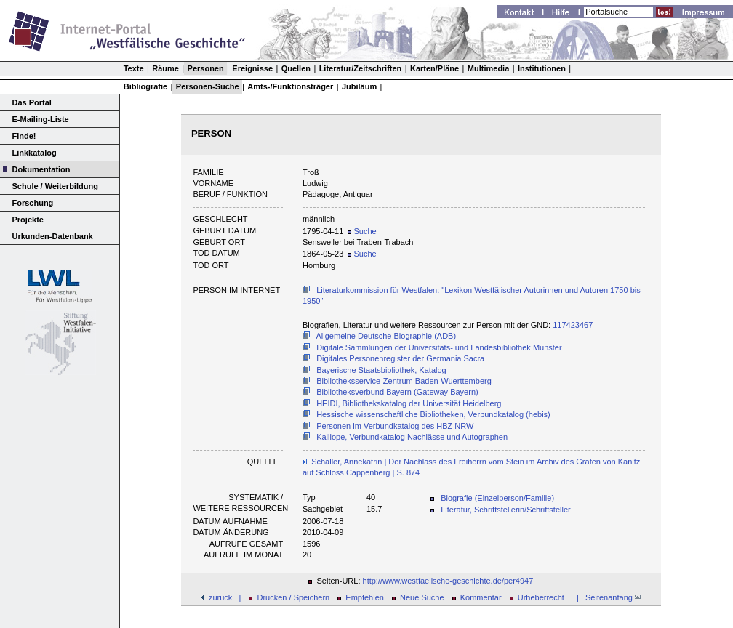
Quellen (296, 68)
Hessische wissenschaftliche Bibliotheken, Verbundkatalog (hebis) (433, 414)
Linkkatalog (34, 152)
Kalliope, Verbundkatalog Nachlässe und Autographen (412, 436)
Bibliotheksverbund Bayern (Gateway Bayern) (397, 391)
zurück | (225, 597)
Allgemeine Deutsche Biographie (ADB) (386, 335)
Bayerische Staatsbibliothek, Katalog (381, 370)
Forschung (33, 202)
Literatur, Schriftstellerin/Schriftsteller (506, 509)
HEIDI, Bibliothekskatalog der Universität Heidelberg (408, 403)
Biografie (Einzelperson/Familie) (497, 498)
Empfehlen (364, 597)
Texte (134, 68)
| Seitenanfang (606, 597)
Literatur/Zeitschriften (360, 68)
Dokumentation (41, 169)
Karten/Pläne (434, 68)
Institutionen (542, 68)
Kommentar (481, 597)
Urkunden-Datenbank (52, 236)
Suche (362, 231)
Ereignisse (252, 68)
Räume (165, 68)
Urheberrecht (541, 597)
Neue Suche (422, 597)
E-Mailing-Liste (40, 119)
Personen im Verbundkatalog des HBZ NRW (394, 426)
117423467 (573, 325)
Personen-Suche (207, 86)
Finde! (24, 136)
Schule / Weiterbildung (55, 186)
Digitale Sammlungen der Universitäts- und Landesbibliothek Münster (439, 347)
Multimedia (488, 68)
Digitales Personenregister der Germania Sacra (400, 358)
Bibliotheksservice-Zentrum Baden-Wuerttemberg (404, 381)
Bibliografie (146, 86)
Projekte (28, 219)
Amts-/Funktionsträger (290, 86)
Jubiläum (359, 86)
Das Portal (32, 102)
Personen (206, 68)
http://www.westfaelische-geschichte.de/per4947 (448, 580)
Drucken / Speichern (293, 597)
